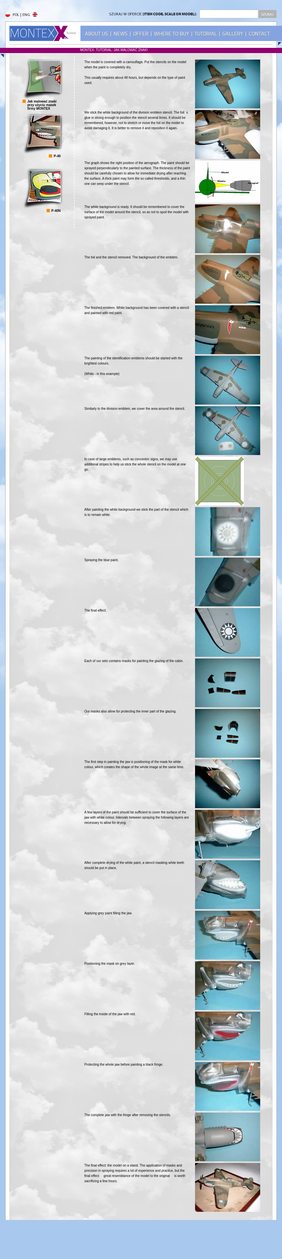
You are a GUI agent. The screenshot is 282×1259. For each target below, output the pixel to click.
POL (12, 15)
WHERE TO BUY (171, 34)
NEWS (121, 34)
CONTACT (259, 34)
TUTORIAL (206, 34)
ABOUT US (96, 34)
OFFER (140, 34)
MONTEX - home (42, 33)
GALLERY (232, 34)
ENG (29, 15)
